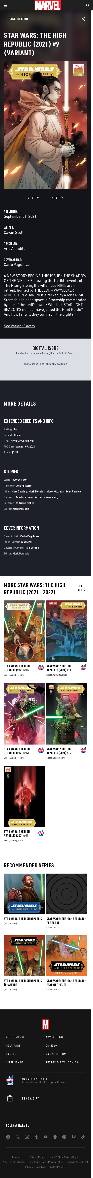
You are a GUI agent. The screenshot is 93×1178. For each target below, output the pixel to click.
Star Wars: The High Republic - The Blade (66, 921)
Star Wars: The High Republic (23, 919)
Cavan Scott (14, 232)
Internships (15, 1062)
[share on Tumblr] (36, 1138)
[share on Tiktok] (83, 1138)
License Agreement (77, 1161)
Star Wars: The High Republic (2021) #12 (59, 751)
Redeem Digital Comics (62, 1062)
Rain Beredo (32, 547)
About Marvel (16, 1037)
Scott (6, 674)
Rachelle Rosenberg (46, 497)
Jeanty (56, 757)
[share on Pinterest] (64, 1138)
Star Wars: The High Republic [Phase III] (23, 983)
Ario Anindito (14, 248)
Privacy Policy (37, 1157)
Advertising (54, 1037)
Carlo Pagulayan (18, 264)
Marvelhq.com (56, 1054)
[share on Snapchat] (55, 1138)
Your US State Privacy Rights (64, 1157)
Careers (12, 1054)
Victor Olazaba (55, 491)
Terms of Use (19, 1157)
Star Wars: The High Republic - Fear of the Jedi (66, 983)
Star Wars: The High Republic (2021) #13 (17, 751)
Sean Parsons (73, 491)
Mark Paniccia (21, 508)
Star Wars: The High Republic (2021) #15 (17, 668)
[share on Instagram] (27, 1138)
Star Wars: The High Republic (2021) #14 (59, 668)
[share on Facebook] (8, 1138)
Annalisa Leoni (24, 497)
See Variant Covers (19, 325)
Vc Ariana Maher (24, 503)
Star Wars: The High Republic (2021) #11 (17, 834)
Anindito (14, 674)
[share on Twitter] (18, 1138)
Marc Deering (19, 491)
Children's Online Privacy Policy (46, 1161)
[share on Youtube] (46, 1138)
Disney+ (51, 1045)
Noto (22, 674)
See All (82, 588)
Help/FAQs (13, 1045)
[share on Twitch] (74, 1138)
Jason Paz (27, 541)
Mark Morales (37, 491)
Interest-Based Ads (35, 1166)
